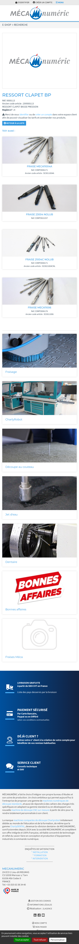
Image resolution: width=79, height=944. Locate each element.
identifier (24, 114)
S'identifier (22, 2)
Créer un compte (42, 2)
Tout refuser (40, 939)
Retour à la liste (14, 123)
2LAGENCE (47, 908)
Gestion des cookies (39, 900)
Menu (60, 2)
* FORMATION (39, 855)
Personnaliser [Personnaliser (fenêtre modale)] (58, 939)
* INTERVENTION (39, 858)
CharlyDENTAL (17, 826)
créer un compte (43, 114)
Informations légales (39, 904)
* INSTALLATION (39, 852)
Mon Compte (39, 923)
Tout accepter (22, 939)
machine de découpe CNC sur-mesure (30, 810)
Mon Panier (40, 927)
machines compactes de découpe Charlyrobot (37, 820)
